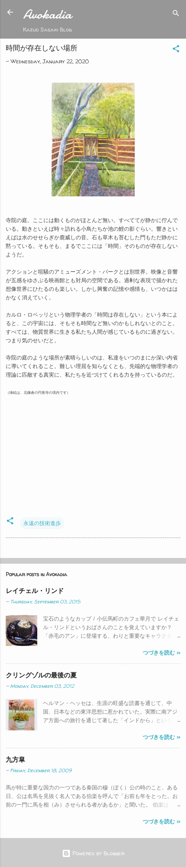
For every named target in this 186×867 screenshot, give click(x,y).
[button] (176, 49)
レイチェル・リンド (35, 590)
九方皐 (15, 759)
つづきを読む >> (161, 652)
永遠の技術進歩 (42, 523)
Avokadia (47, 14)
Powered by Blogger (93, 853)
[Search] (176, 14)
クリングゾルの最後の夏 (41, 675)
